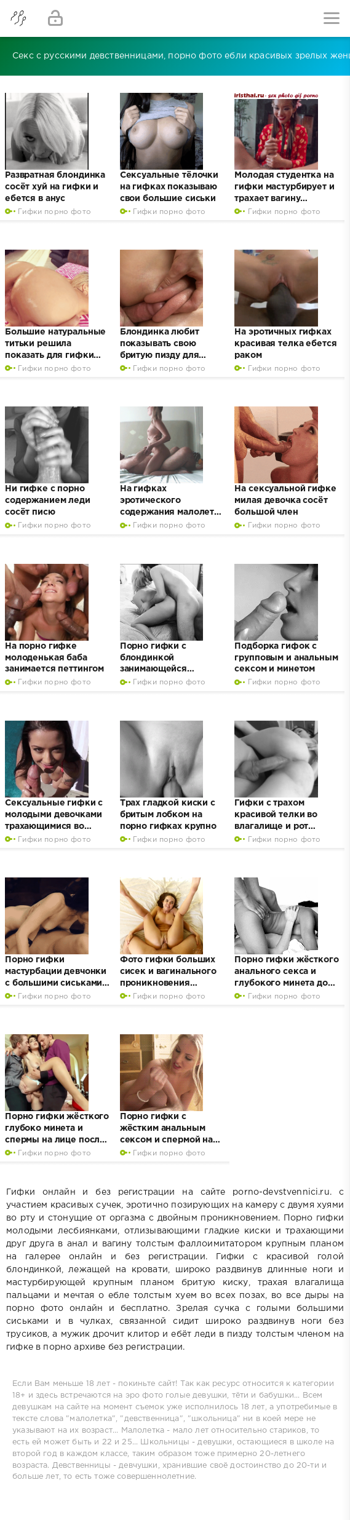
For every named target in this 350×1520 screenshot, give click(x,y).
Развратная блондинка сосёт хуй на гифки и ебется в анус (55, 187)
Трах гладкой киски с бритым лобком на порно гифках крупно (168, 814)
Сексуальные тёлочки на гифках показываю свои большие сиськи (169, 187)
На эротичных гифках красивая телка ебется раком (285, 343)
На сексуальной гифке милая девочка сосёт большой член (285, 500)
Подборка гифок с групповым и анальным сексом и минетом (286, 658)
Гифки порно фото (54, 211)
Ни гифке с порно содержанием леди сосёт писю (47, 500)
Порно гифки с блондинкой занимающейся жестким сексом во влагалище (163, 670)
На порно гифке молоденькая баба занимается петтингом (54, 658)
